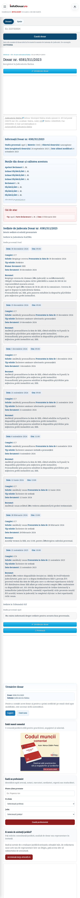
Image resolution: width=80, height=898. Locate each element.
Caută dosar (40, 36)
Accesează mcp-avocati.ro (19, 857)
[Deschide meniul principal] (5, 7)
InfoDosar (6, 54)
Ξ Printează (40, 630)
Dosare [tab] (8, 21)
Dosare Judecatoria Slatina (22, 54)
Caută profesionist (40, 822)
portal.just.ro (20, 200)
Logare (10, 713)
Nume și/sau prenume (14, 789)
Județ (7, 809)
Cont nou (23, 713)
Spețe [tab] (19, 21)
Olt (12, 54)
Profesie (8, 799)
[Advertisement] (39, 95)
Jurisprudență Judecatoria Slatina (18, 127)
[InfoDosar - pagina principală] (18, 6)
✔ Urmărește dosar (40, 71)
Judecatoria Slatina (14, 118)
